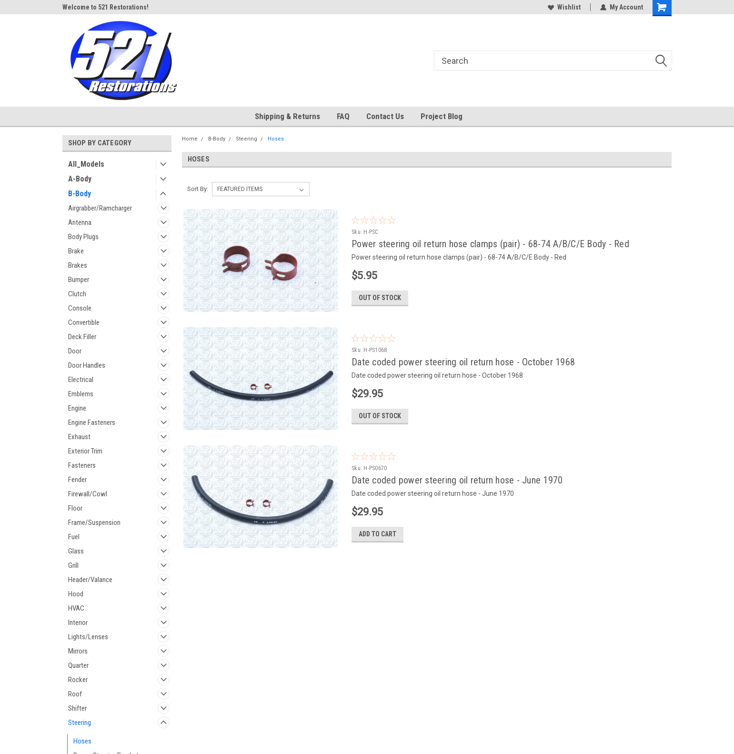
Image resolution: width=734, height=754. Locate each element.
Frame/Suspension (94, 522)
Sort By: (197, 188)
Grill (73, 565)
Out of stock (380, 298)
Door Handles (86, 365)
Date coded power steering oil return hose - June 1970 (457, 480)
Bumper (78, 279)
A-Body (79, 178)
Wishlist (564, 7)
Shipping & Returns (287, 116)
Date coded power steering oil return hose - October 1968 (463, 362)
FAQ (343, 116)
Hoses (82, 741)
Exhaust (79, 436)
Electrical (80, 379)
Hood (75, 594)
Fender (77, 479)
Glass (76, 551)
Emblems (80, 394)
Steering (79, 722)
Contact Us (385, 116)
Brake (76, 251)
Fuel (74, 537)
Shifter (77, 708)
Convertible (84, 322)
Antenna (79, 222)
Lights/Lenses (88, 637)
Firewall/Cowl (87, 494)
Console (79, 308)
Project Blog (442, 116)
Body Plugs (83, 236)
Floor (75, 508)
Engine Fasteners (91, 422)
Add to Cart (377, 534)
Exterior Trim (85, 451)
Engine (77, 408)
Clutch (77, 294)
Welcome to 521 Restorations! (105, 7)
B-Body (79, 193)
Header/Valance (90, 579)
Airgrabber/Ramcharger (100, 208)
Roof (75, 694)
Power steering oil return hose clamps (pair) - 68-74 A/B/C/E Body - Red (490, 244)
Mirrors (78, 651)
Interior (78, 622)
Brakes (77, 265)
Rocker (78, 679)
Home (190, 139)
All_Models (86, 164)
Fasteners (82, 465)
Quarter (78, 665)
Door (74, 351)
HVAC (76, 608)
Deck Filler (82, 336)
